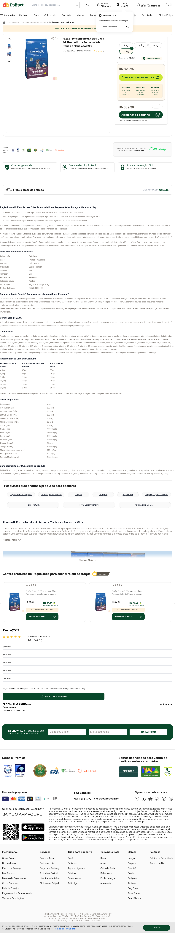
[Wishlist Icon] (87, 5)
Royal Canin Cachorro (89, 505)
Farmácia (66, 15)
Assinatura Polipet (49, 873)
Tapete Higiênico (76, 868)
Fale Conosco (9, 873)
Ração (71, 858)
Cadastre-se (154, 6)
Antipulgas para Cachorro (156, 495)
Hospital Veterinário (50, 878)
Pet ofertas (147, 15)
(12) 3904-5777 (82, 798)
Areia (103, 863)
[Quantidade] (156, 106)
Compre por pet (14, 22)
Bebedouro (106, 873)
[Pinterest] (150, 799)
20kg (126, 51)
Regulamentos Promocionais (17, 893)
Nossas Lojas (9, 863)
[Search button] (77, 4)
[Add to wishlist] (56, 38)
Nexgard (78, 495)
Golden (131, 873)
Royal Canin (128, 495)
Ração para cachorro (38, 22)
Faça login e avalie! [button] (54, 696)
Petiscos (72, 863)
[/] (156, 917)
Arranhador (106, 883)
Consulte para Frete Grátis (42, 610)
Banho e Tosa (47, 858)
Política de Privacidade (161, 858)
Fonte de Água (107, 878)
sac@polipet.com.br (106, 798)
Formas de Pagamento (14, 878)
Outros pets (50, 15)
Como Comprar (10, 883)
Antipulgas (73, 883)
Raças (93, 15)
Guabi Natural (134, 898)
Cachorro (23, 15)
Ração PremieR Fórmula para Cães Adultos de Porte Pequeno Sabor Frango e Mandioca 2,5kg (127, 592)
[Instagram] (137, 799)
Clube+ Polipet (166, 15)
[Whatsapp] (157, 799)
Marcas (80, 15)
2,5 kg (140, 45)
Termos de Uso (157, 863)
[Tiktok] (164, 799)
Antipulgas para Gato (145, 505)
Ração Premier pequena (21, 495)
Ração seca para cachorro (61, 22)
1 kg (126, 45)
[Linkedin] (171, 799)
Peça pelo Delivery (49, 868)
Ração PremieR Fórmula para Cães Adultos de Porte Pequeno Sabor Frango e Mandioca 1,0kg (41, 592)
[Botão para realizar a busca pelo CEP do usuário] (127, 26)
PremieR (132, 868)
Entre (144, 6)
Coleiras (72, 873)
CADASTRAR (148, 732)
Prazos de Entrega (11, 868)
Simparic (132, 863)
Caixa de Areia (107, 868)
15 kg (155, 45)
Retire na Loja (47, 863)
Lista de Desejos (10, 888)
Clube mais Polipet (49, 883)
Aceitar (156, 927)
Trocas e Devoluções (13, 898)
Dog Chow (133, 888)
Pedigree (103, 495)
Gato (36, 15)
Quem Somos (9, 858)
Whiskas (132, 883)
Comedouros (74, 878)
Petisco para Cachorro (51, 495)
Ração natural (33, 505)
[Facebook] (144, 799)
